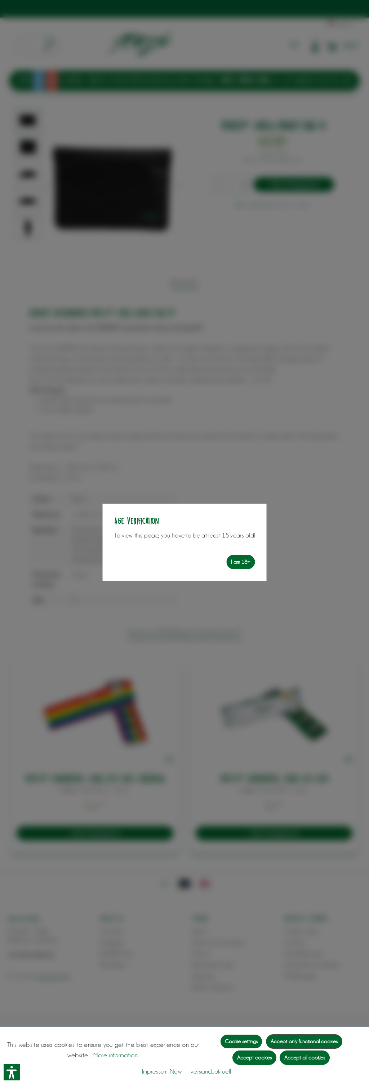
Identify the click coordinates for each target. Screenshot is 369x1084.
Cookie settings (241, 1041)
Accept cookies (254, 1058)
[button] (12, 1072)
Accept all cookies (304, 1058)
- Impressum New (160, 1071)
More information (115, 1055)
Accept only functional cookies (304, 1041)
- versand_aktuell (208, 1071)
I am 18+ (240, 562)
